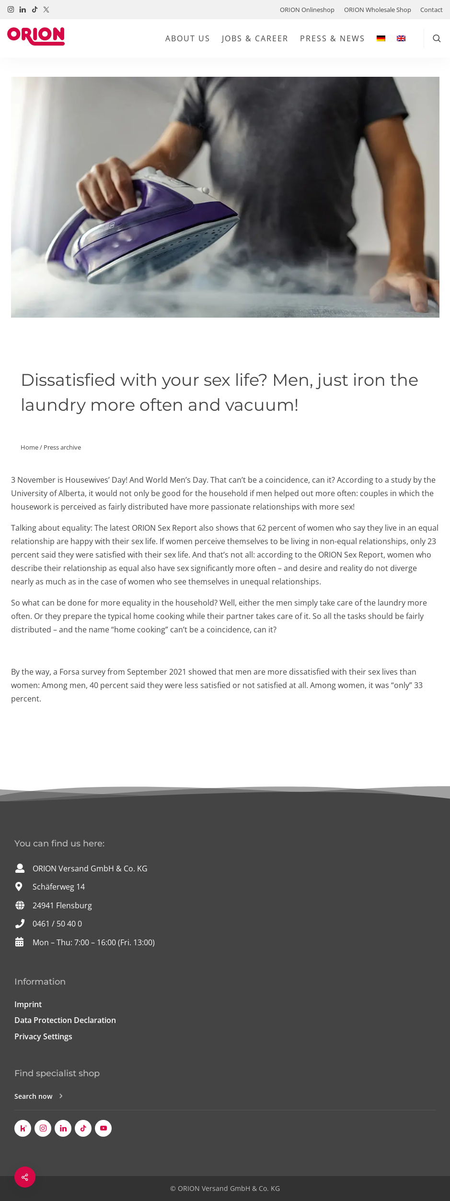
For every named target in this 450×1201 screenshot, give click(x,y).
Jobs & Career (255, 38)
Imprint (28, 1004)
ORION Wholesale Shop (377, 9)
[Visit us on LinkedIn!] (22, 9)
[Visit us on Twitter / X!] (46, 9)
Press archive (62, 447)
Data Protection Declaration (65, 1020)
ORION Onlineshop (307, 9)
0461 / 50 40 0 (57, 923)
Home (29, 447)
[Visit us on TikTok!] (34, 9)
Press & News (332, 38)
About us (187, 38)
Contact (431, 9)
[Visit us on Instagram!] (10, 9)
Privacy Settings (43, 1036)
